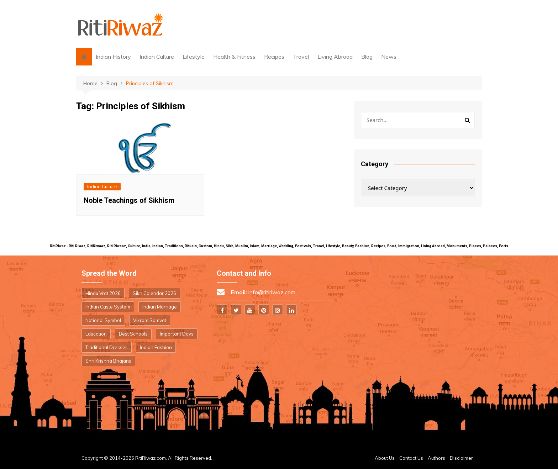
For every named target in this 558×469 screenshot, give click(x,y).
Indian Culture (157, 56)
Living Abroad (335, 56)
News (388, 56)
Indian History (113, 56)
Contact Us (411, 458)
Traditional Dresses (106, 347)
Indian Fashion (156, 347)
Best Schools (133, 334)
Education (96, 334)
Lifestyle (194, 56)
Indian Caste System (107, 307)
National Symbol (103, 320)
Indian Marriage (159, 307)
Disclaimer (461, 458)
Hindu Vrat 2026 (103, 293)
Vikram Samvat (149, 320)
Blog (367, 56)
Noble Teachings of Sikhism (129, 200)
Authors (436, 458)
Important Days (177, 334)
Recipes (274, 56)
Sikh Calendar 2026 (154, 293)
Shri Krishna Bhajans (108, 361)
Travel (301, 56)
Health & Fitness (234, 56)
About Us (385, 458)
